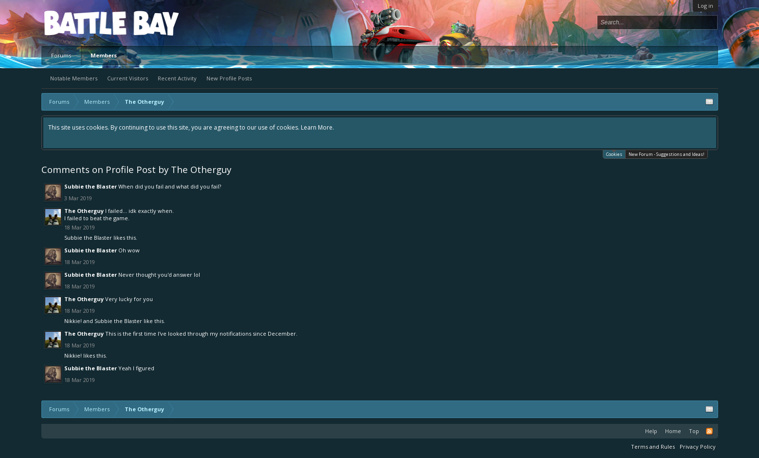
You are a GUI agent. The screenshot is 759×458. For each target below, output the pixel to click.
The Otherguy (84, 210)
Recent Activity (177, 78)
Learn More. (317, 127)
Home (673, 431)
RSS (709, 431)
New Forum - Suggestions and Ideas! (666, 154)
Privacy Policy (698, 446)
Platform (80, 23)
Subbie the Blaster (90, 186)
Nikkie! (73, 320)
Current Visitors (127, 78)
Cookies (614, 153)
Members (104, 55)
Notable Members (73, 78)
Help (651, 431)
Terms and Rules (653, 446)
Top (694, 431)
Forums (61, 55)
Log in (705, 5)
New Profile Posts (229, 78)
